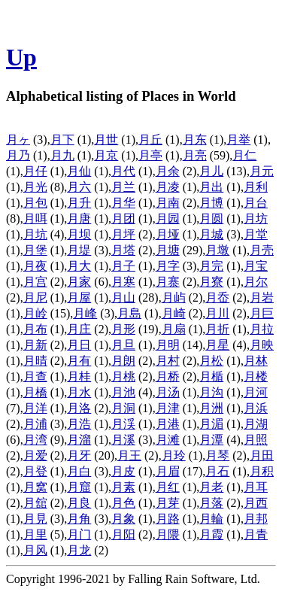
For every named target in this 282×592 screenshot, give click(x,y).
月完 (211, 266)
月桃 (123, 376)
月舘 (35, 502)
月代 (123, 171)
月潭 (211, 439)
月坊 (256, 218)
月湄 (211, 423)
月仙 (79, 171)
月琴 (217, 455)
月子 (123, 266)
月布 (35, 329)
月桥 (168, 376)
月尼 (35, 297)
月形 (123, 329)
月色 (123, 502)
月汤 (168, 392)
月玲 (174, 455)
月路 (168, 518)
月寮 (211, 281)
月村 (168, 360)
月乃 (18, 155)
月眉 (168, 471)
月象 (123, 518)
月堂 (256, 234)
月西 (256, 502)
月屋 (79, 297)
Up (21, 57)
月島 (129, 313)
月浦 (35, 423)
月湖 (256, 423)
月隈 (168, 534)
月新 (35, 345)
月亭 (150, 155)
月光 (35, 187)
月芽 (168, 502)
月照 (256, 439)
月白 (79, 471)
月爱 (35, 455)
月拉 (262, 329)
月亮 (195, 155)
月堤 (79, 250)
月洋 (35, 408)
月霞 (211, 534)
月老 (211, 487)
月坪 (123, 234)
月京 (106, 155)
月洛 (79, 408)
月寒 (123, 281)
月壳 (262, 250)
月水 (79, 392)
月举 (238, 139)
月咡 (35, 218)
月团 (123, 218)
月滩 (168, 439)
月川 (217, 313)
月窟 (79, 487)
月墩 (217, 250)
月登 (35, 471)
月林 (256, 360)
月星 (217, 345)
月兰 (123, 187)
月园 (168, 218)
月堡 (35, 250)
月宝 (256, 266)
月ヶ (18, 139)
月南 (168, 202)
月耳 (256, 487)
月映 (262, 345)
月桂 (79, 376)
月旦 (123, 345)
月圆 (211, 218)
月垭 (168, 234)
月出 (211, 187)
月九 (62, 155)
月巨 (262, 313)
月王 (129, 455)
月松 (211, 360)
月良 (79, 502)
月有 (79, 360)
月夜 (35, 266)
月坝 (79, 234)
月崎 (174, 313)
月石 (217, 471)
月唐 (79, 218)
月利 (256, 187)
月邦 (256, 518)
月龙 (79, 550)
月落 (211, 502)
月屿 (174, 297)
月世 (106, 139)
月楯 (211, 376)
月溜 (79, 439)
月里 (35, 534)
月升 (79, 202)
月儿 (211, 171)
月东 (195, 139)
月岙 (217, 297)
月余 (168, 171)
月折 (217, 329)
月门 (79, 534)
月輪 (211, 518)
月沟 (211, 392)
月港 (168, 423)
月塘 (168, 250)
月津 (168, 408)
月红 (168, 487)
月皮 (123, 471)
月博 (211, 202)
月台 (256, 202)
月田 (262, 455)
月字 (168, 266)
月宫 (35, 281)
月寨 (168, 281)
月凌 (168, 187)
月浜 (256, 408)
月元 (262, 171)
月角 (79, 518)
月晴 (35, 360)
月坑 (35, 234)
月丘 (150, 139)
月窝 (35, 487)
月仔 (35, 171)
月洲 (211, 408)
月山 (123, 297)
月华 (123, 202)
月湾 (35, 439)
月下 (62, 139)
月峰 (85, 313)
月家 (79, 281)
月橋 (35, 392)
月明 (168, 345)
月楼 (256, 376)
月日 (79, 345)
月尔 (256, 281)
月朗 (123, 360)
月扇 (174, 329)
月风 (35, 550)
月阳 (123, 534)
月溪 (123, 439)
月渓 (123, 423)
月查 (35, 376)
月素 (123, 487)
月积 (262, 471)
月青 (256, 534)
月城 (211, 234)
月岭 (35, 313)
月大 (79, 266)
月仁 (244, 155)
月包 (35, 202)
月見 (35, 518)
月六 (79, 187)
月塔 (123, 250)
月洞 (123, 408)
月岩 (262, 297)
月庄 (79, 329)
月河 (256, 392)
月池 (123, 392)
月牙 (79, 455)
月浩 (79, 423)
